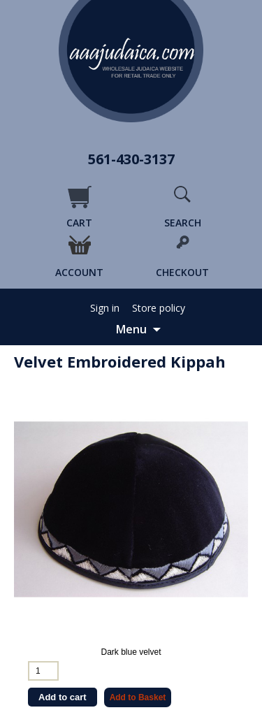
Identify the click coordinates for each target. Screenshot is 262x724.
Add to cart (62, 697)
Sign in (104, 308)
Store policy (158, 308)
